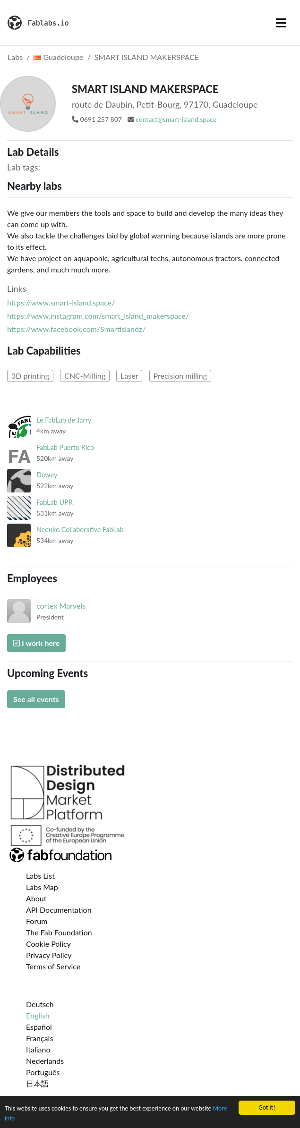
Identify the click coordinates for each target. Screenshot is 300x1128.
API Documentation (59, 909)
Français (39, 1038)
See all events (36, 699)
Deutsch (40, 1004)
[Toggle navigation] (281, 23)
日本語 (37, 1083)
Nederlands (45, 1060)
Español (39, 1026)
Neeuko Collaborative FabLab (80, 530)
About (36, 898)
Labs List (40, 875)
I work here (36, 642)
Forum (36, 920)
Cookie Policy (48, 943)
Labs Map (42, 886)
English (38, 1015)
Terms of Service (53, 966)
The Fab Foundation (59, 932)
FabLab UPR (54, 502)
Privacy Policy (49, 954)
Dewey (46, 475)
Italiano (38, 1049)
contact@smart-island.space (176, 119)
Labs (15, 56)
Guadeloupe (58, 56)
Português (43, 1072)
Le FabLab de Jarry (63, 420)
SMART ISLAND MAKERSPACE (146, 56)
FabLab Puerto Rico (65, 447)
